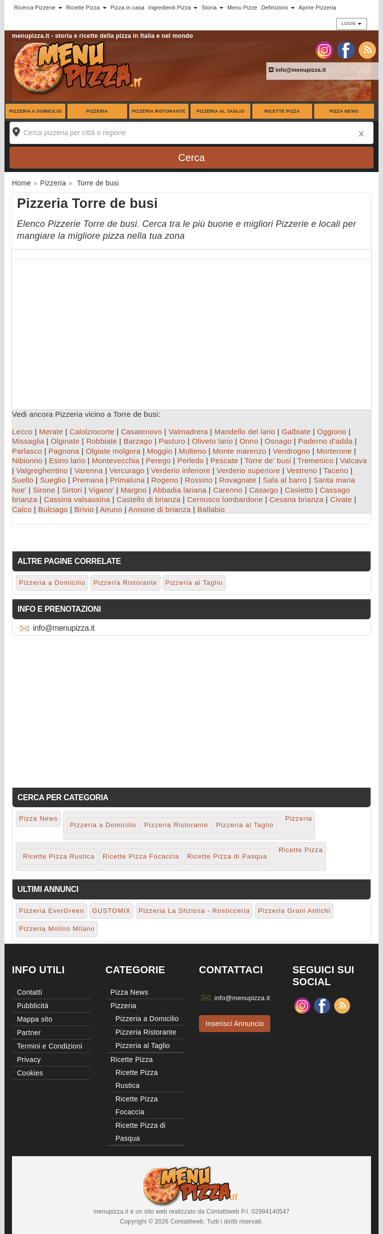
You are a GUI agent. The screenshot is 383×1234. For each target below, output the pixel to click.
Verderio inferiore (180, 470)
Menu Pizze (242, 7)
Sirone (44, 490)
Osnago (278, 441)
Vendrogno (291, 451)
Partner (29, 1033)
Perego (158, 460)
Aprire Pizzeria (317, 7)
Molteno (192, 451)
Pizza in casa (128, 7)
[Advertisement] (191, 329)
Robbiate (101, 441)
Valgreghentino (42, 470)
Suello (22, 480)
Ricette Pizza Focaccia (141, 856)
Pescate (224, 460)
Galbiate (296, 431)
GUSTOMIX (111, 910)
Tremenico (315, 460)
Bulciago (53, 509)
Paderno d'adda (325, 441)
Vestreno (302, 470)
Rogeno (164, 480)
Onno (248, 441)
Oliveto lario (212, 441)
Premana (88, 480)
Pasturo (172, 441)
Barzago (138, 441)
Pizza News (343, 111)
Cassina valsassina (77, 499)
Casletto (299, 490)
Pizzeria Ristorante (159, 111)
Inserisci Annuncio (234, 1024)
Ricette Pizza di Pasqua (227, 856)
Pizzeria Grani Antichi (294, 910)
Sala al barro (285, 480)
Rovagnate (237, 480)
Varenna (88, 470)
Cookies (30, 1073)
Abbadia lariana (179, 490)
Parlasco (27, 451)
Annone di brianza (159, 509)
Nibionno (27, 460)
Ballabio (210, 509)
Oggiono (331, 431)
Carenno (227, 490)
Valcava (353, 460)
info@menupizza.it (297, 70)
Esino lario (67, 460)
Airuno (111, 509)
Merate (51, 431)
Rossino (198, 480)
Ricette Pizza (282, 111)
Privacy (29, 1059)
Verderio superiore (248, 470)
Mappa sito (34, 1019)
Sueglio (53, 480)
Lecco (22, 431)
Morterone (334, 451)
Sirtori (72, 490)
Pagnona (63, 451)
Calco (22, 509)
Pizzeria (97, 111)
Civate (341, 499)
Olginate (65, 441)
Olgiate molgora (113, 451)
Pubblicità (32, 1006)
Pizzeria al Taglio (220, 111)
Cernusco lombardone (225, 499)
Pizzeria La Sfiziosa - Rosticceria (194, 910)
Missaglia (28, 441)
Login (352, 23)
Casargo (263, 490)
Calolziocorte (91, 431)
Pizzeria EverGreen (51, 910)
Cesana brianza (296, 499)
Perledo (190, 460)
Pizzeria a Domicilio (35, 111)
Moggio (160, 451)
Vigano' (101, 490)
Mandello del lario (244, 431)
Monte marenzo (239, 451)
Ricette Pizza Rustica (59, 856)
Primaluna (127, 480)
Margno (134, 490)
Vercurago (127, 470)
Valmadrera (188, 431)
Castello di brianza (149, 499)
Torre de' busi (268, 460)
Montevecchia (116, 460)
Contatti (29, 992)
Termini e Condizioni (49, 1046)
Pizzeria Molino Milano (57, 928)
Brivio (84, 509)
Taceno (336, 470)
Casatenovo (141, 431)
